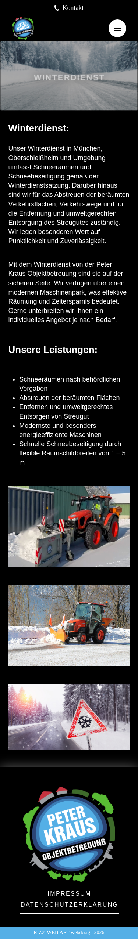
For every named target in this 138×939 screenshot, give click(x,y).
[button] (69, 7)
